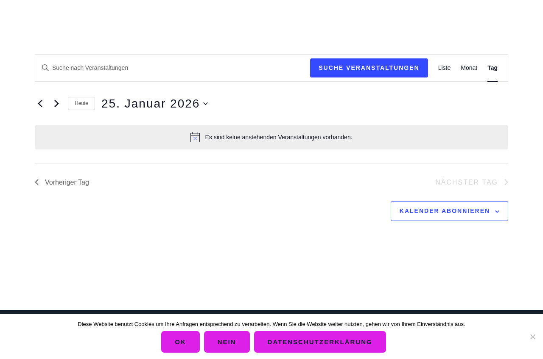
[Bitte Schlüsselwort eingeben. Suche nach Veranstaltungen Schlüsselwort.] (172, 68)
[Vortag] (40, 104)
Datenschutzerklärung (320, 341)
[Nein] (532, 336)
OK (180, 341)
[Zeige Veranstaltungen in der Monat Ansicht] (469, 68)
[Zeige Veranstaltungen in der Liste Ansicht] (444, 68)
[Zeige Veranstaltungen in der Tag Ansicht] (492, 68)
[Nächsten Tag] (56, 104)
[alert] (271, 137)
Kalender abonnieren (445, 210)
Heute (81, 103)
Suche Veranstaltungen (369, 67)
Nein (227, 341)
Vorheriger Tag (62, 182)
